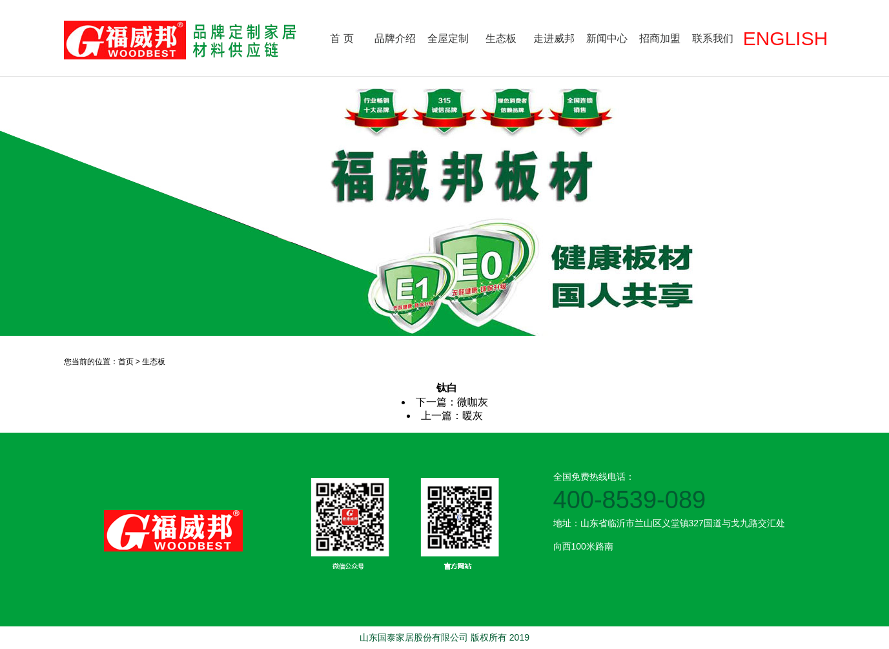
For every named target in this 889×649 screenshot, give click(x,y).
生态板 (500, 38)
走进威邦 (554, 38)
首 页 (341, 38)
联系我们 (712, 38)
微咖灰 (472, 402)
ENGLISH (785, 38)
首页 (126, 361)
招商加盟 (659, 38)
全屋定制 (448, 38)
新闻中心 (607, 38)
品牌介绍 (395, 38)
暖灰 (472, 415)
